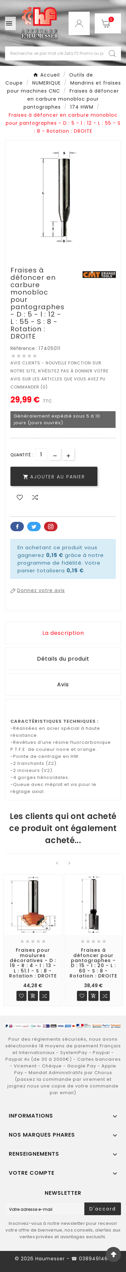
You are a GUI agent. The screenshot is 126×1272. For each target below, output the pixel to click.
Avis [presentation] (63, 684)
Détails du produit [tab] (63, 659)
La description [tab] (63, 633)
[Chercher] (54, 53)
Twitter (34, 526)
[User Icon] (79, 23)
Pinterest (50, 526)
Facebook (17, 526)
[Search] (112, 53)
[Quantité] (41, 454)
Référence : (24, 348)
